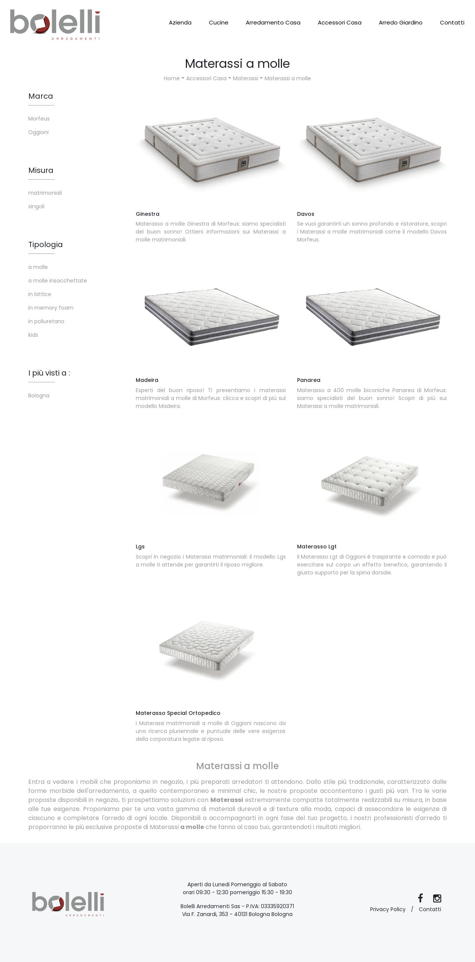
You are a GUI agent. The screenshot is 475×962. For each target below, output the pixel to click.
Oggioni (38, 132)
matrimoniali (45, 193)
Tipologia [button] (45, 244)
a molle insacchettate (57, 280)
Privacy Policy (388, 909)
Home (172, 78)
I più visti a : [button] (49, 373)
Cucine (218, 22)
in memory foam (51, 308)
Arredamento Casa (273, 22)
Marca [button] (40, 96)
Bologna (38, 395)
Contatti (452, 22)
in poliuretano (46, 321)
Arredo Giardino (401, 22)
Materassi (245, 78)
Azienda (180, 22)
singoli (36, 206)
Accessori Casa (340, 22)
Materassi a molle (288, 78)
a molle (38, 267)
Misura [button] (41, 170)
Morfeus (39, 118)
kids (33, 335)
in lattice (39, 294)
